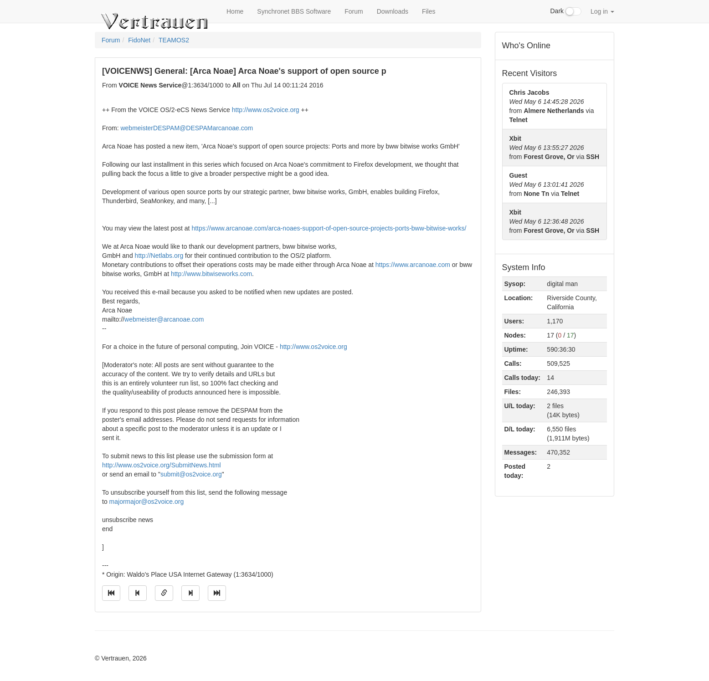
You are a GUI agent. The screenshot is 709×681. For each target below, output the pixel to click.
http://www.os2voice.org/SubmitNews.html (161, 465)
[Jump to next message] (190, 593)
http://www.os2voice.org (265, 109)
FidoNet (139, 40)
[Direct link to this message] (164, 593)
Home (234, 11)
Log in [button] (602, 11)
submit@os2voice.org (191, 474)
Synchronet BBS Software (294, 11)
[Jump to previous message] (137, 593)
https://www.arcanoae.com (412, 264)
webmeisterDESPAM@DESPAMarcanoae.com (186, 128)
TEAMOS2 (174, 40)
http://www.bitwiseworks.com (211, 273)
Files (429, 11)
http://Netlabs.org (159, 255)
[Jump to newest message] (217, 593)
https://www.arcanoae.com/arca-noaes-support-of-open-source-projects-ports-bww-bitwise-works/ (328, 228)
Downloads (392, 11)
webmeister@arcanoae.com (164, 319)
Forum (353, 11)
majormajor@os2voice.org (146, 501)
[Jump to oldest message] (111, 593)
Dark (565, 11)
